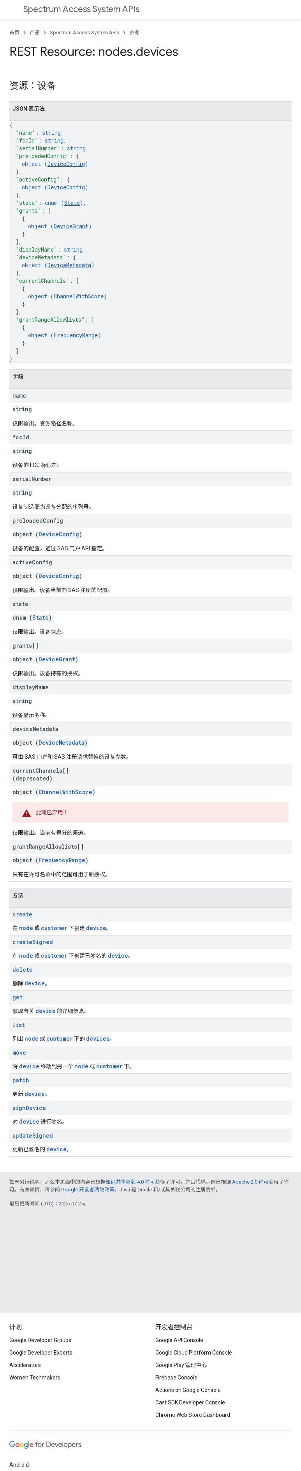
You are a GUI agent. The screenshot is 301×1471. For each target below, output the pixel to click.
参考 (134, 32)
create (22, 914)
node (26, 928)
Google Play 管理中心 (181, 1365)
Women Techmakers (34, 1377)
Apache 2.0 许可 (250, 1182)
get (17, 997)
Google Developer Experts (40, 1352)
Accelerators (25, 1365)
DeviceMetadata (69, 265)
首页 (14, 32)
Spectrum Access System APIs (81, 9)
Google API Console (179, 1340)
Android (19, 1465)
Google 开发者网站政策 (87, 1190)
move (19, 1052)
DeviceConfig (66, 163)
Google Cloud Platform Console (193, 1352)
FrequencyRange (76, 335)
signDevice (29, 1108)
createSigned (32, 942)
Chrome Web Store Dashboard (192, 1415)
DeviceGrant (71, 226)
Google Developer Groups (40, 1340)
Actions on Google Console (188, 1390)
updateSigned (32, 1135)
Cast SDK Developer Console (190, 1402)
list (18, 1025)
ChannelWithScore (79, 296)
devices (97, 1038)
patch (20, 1080)
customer (54, 928)
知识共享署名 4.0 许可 (130, 1182)
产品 (35, 32)
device (96, 928)
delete (22, 969)
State (72, 202)
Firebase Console (176, 1377)
